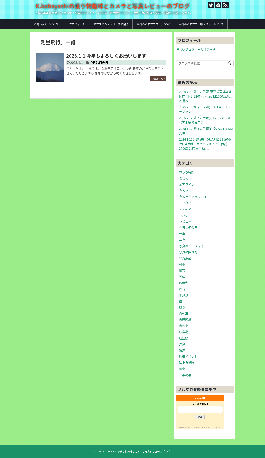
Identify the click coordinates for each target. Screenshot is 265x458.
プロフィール (77, 24)
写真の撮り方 (188, 252)
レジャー (185, 215)
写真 (182, 239)
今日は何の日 (99, 62)
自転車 (183, 325)
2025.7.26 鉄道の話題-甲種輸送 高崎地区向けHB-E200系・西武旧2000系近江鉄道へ (205, 96)
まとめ (183, 178)
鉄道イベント (188, 356)
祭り (182, 307)
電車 (182, 368)
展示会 (183, 282)
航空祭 (183, 338)
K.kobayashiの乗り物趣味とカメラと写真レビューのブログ (113, 6)
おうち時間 (186, 172)
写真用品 (185, 258)
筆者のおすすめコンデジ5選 (154, 24)
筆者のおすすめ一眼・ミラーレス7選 (201, 24)
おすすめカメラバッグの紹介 (111, 24)
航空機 (183, 332)
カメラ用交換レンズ (193, 196)
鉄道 (182, 350)
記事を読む (158, 79)
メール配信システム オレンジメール (205, 427)
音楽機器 (185, 375)
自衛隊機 (185, 319)
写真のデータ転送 (191, 245)
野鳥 (182, 344)
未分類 (183, 295)
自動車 (183, 313)
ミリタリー (186, 202)
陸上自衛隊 (186, 362)
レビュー (185, 221)
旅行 (182, 289)
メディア (185, 209)
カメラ (183, 190)
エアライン (186, 184)
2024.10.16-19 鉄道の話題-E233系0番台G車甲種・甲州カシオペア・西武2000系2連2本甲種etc (205, 144)
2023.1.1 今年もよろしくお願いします (106, 55)
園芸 (182, 270)
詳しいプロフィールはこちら (196, 49)
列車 (182, 264)
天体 (182, 276)
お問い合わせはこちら (47, 24)
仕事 (182, 233)
